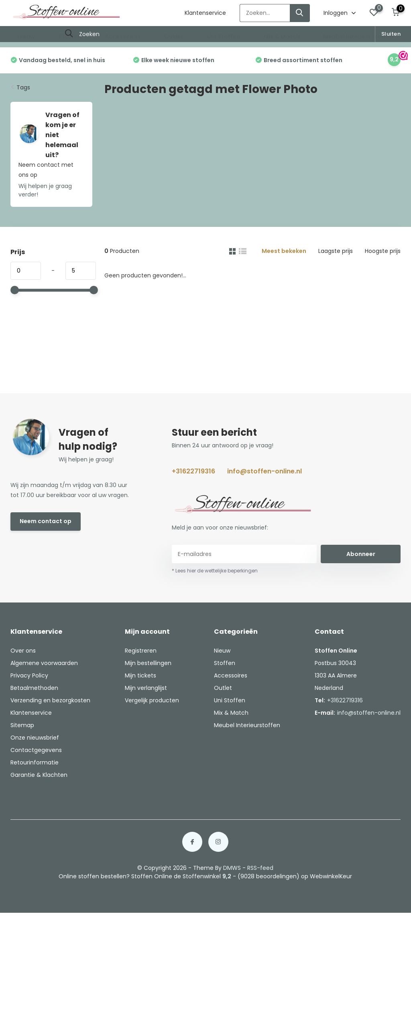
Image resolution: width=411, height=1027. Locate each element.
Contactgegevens (36, 750)
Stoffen (70, 36)
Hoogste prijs (383, 251)
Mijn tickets (140, 675)
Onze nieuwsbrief (34, 738)
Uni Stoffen (223, 36)
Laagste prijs (335, 251)
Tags (23, 87)
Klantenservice (205, 13)
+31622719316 (193, 471)
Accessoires (123, 36)
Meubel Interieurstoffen (358, 36)
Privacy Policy (29, 675)
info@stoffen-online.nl (264, 471)
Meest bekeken (284, 251)
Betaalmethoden (34, 688)
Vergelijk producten (152, 700)
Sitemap (22, 725)
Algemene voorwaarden (44, 663)
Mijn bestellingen (148, 663)
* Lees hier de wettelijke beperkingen (215, 570)
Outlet (173, 36)
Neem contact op (45, 521)
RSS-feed (260, 868)
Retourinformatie (34, 762)
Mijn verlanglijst (146, 688)
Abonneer (360, 554)
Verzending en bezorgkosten (50, 700)
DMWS (232, 868)
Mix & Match (282, 36)
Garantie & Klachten (38, 775)
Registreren (141, 651)
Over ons (23, 651)
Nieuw (26, 36)
